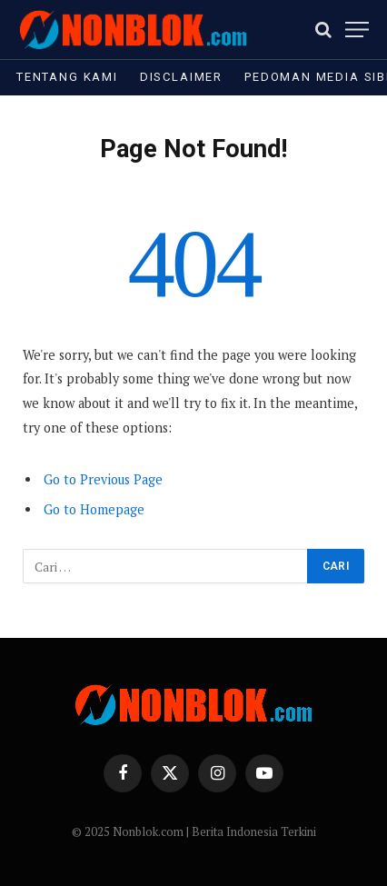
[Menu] (357, 29)
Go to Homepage (94, 509)
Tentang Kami (67, 77)
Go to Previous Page (103, 479)
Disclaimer (181, 77)
